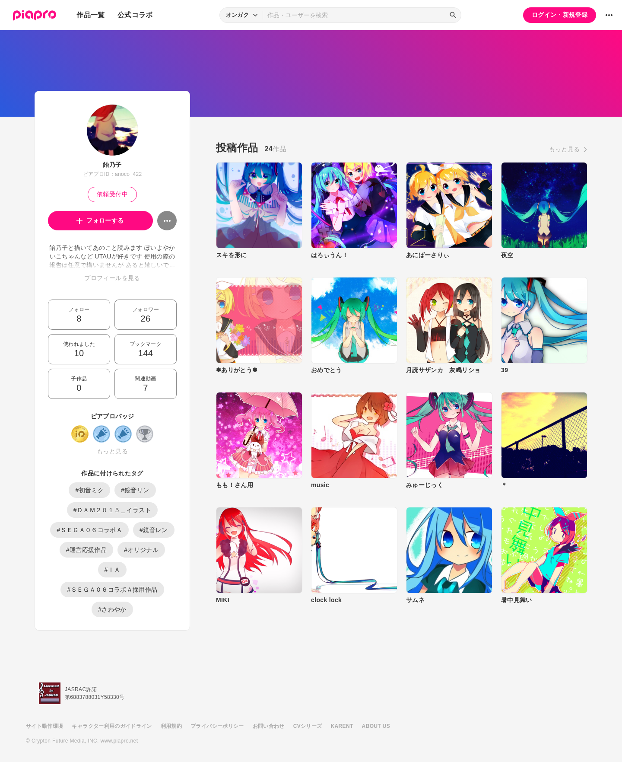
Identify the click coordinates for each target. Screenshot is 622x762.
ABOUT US (376, 726)
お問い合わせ (269, 726)
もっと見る (112, 451)
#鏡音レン (154, 529)
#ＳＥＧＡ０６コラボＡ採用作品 (112, 589)
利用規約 (171, 726)
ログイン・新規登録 (559, 14)
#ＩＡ (113, 569)
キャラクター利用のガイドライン (112, 726)
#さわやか (112, 609)
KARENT (342, 726)
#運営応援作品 (86, 549)
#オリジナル (141, 549)
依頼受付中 (112, 194)
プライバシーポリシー (217, 726)
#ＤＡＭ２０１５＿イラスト (112, 510)
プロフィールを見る (112, 277)
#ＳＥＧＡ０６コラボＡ (89, 529)
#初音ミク (89, 490)
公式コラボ (135, 15)
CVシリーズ (307, 726)
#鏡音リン (135, 490)
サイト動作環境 (44, 726)
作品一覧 (90, 15)
